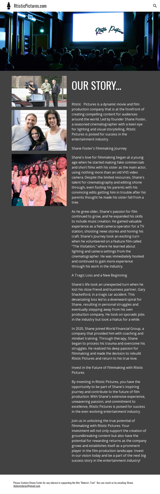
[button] (155, 6)
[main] (109, 85)
